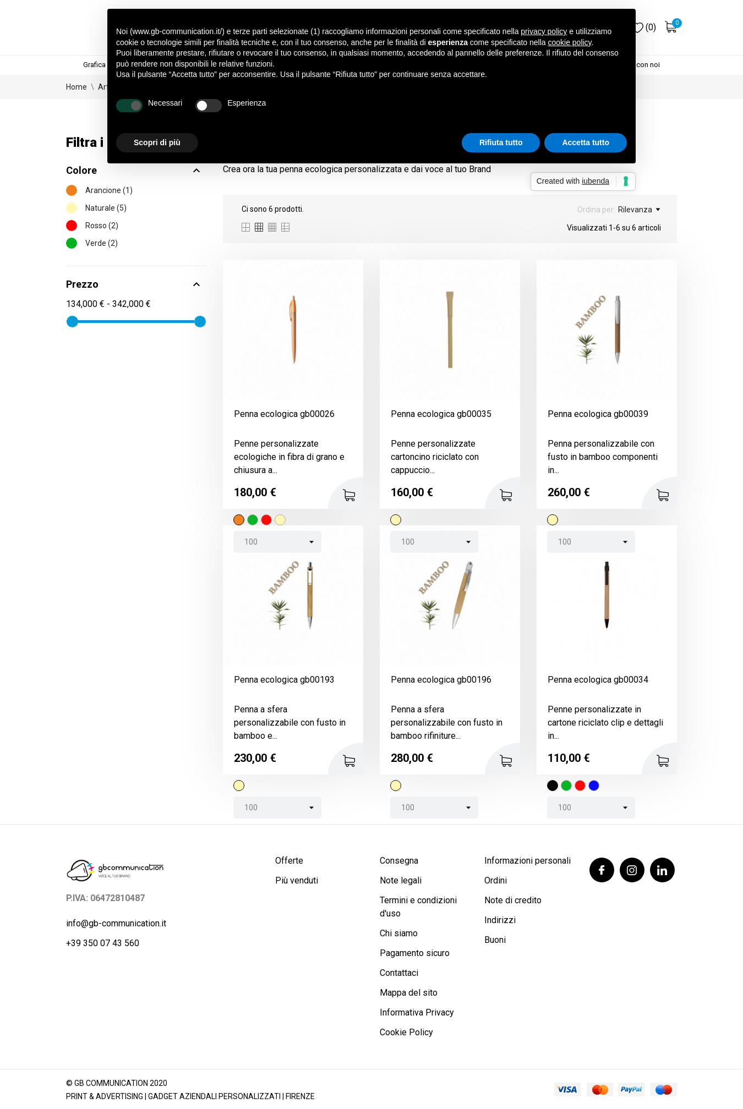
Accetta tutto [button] (585, 142)
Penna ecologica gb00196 (441, 679)
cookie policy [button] (569, 42)
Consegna (399, 860)
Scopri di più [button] (157, 142)
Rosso (101, 225)
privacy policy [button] (544, 31)
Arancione (109, 190)
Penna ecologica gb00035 (441, 414)
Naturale (106, 208)
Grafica (94, 65)
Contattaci (399, 973)
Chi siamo (399, 933)
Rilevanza (639, 209)
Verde (101, 243)
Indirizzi (500, 920)
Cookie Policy (406, 1032)
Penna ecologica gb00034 (598, 679)
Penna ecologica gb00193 (284, 679)
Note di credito (513, 900)
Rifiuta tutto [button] (501, 142)
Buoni (495, 940)
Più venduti (296, 880)
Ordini (495, 880)
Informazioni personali (527, 860)
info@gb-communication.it (116, 923)
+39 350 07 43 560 (102, 943)
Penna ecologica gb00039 (598, 414)
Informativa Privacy (417, 1012)
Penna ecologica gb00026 (284, 414)
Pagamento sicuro (415, 953)
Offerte (289, 860)
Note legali (401, 880)
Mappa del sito (409, 992)
